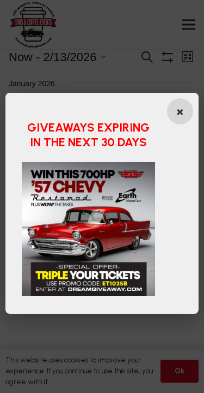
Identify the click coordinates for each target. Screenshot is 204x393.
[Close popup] (180, 111)
